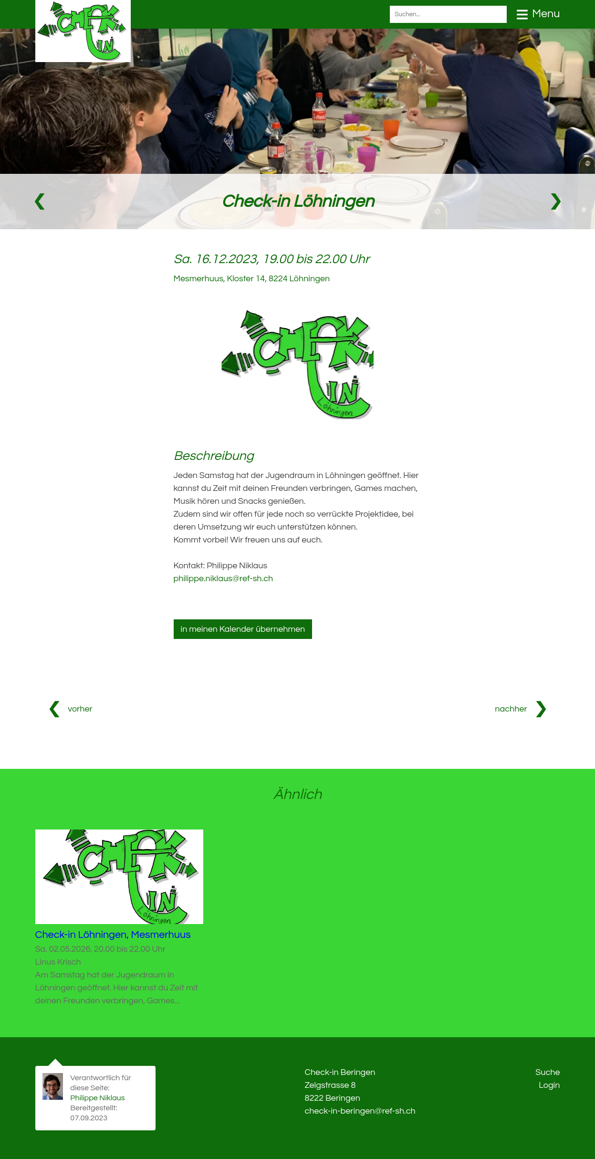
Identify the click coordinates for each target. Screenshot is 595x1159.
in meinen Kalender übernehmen (243, 629)
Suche (547, 1072)
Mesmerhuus (252, 278)
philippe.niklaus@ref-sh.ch (223, 578)
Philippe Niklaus (97, 1098)
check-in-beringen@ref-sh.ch (360, 1111)
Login (549, 1085)
